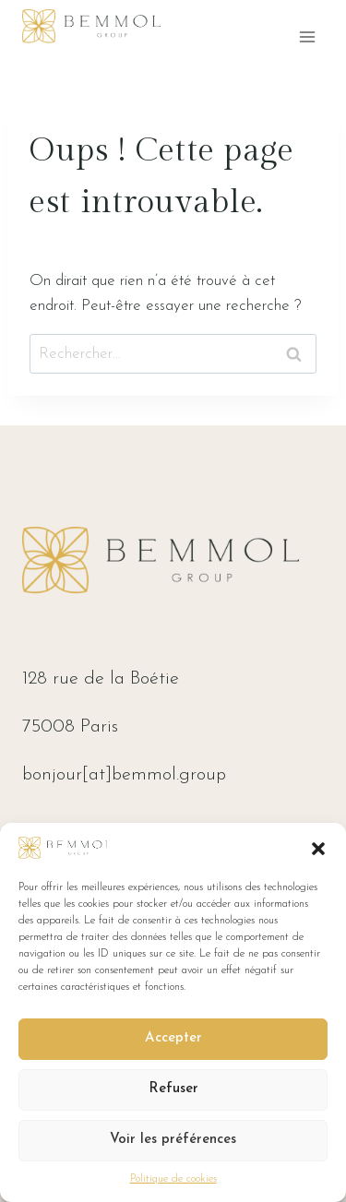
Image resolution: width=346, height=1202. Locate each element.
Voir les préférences (173, 1140)
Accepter (173, 1038)
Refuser (173, 1089)
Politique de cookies (173, 1178)
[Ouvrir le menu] (307, 36)
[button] (318, 848)
